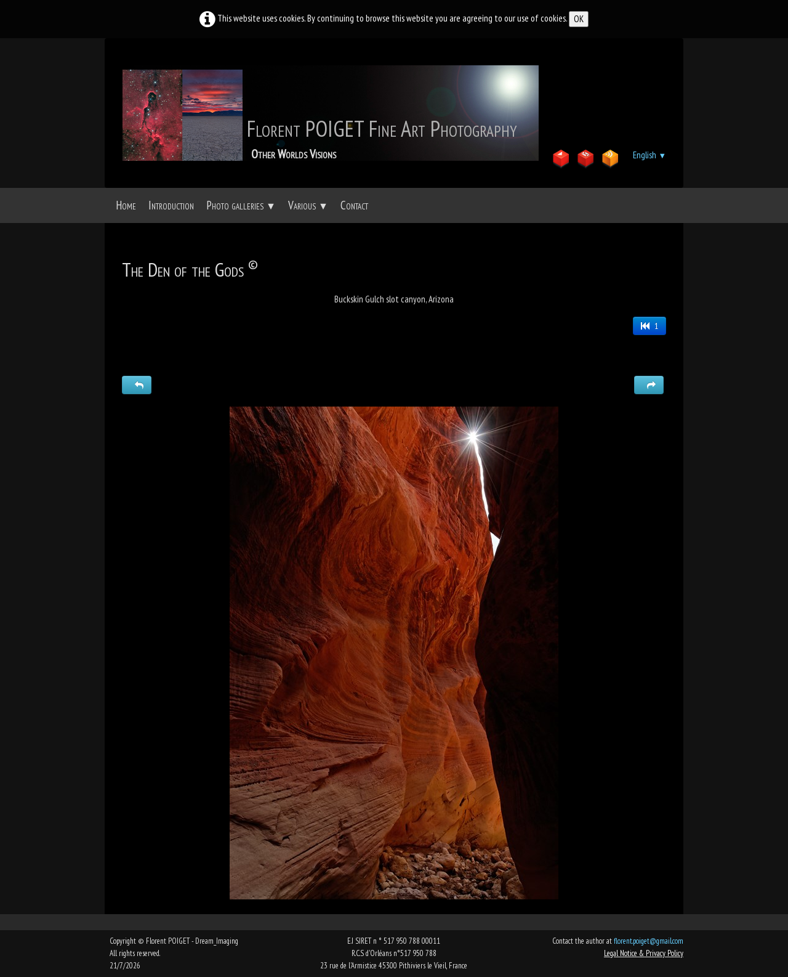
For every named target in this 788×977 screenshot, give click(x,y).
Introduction (171, 205)
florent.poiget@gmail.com (648, 941)
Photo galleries (241, 205)
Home (126, 205)
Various (308, 205)
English (649, 155)
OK (579, 19)
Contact (354, 205)
